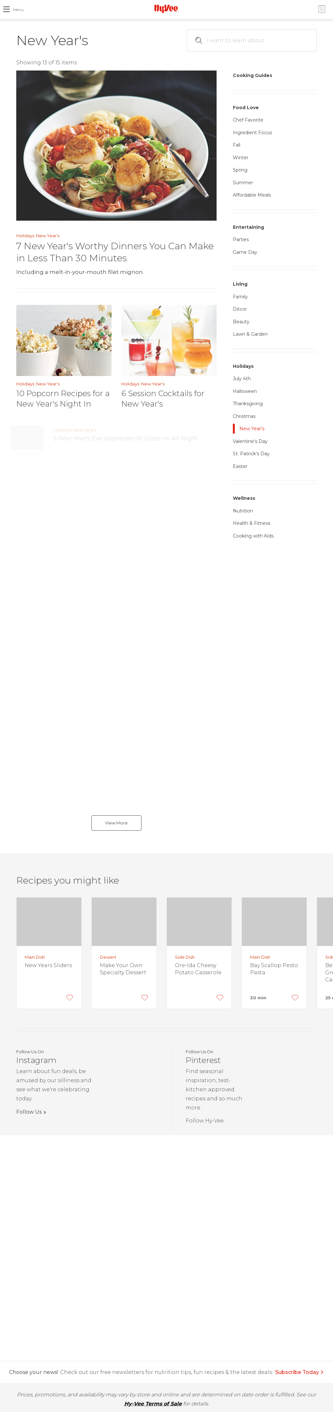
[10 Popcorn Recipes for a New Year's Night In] (64, 340)
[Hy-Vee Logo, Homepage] (166, 9)
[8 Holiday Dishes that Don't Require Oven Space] (32, 550)
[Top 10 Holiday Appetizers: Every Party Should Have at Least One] (32, 704)
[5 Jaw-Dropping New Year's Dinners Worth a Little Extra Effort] (32, 788)
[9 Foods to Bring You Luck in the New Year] (32, 666)
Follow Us (29, 1112)
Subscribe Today (299, 1372)
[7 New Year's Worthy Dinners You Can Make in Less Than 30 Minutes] (116, 146)
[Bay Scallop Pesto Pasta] (274, 922)
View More (116, 822)
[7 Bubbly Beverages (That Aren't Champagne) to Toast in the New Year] (32, 624)
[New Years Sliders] (49, 922)
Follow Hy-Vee (205, 1121)
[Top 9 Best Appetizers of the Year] (32, 587)
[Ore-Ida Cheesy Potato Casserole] (199, 922)
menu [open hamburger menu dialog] (18, 9)
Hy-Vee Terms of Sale (153, 1404)
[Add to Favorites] (69, 997)
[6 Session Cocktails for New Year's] (169, 340)
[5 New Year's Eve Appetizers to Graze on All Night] (32, 437)
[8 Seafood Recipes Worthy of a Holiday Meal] (32, 512)
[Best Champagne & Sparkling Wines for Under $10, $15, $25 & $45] (32, 746)
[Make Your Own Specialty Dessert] (124, 922)
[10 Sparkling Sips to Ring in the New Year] (32, 475)
